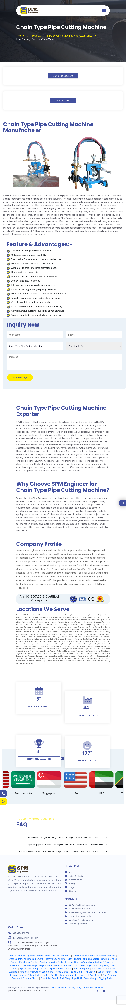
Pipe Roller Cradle (28, 962)
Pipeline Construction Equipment (36, 971)
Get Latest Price (63, 100)
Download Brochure (63, 75)
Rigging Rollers (106, 978)
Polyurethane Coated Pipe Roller (55, 965)
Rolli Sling (65, 978)
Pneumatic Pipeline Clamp (23, 965)
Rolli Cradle (90, 971)
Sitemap (72, 891)
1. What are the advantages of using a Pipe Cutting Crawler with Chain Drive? (59, 837)
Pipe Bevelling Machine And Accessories (69, 35)
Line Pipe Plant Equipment (81, 919)
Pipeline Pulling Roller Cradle (33, 975)
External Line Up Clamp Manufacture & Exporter (89, 962)
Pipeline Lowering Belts (51, 962)
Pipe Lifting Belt (81, 968)
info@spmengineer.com (25, 937)
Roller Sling (76, 971)
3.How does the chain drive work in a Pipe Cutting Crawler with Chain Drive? (58, 851)
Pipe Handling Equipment (63, 975)
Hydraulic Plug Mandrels (86, 958)
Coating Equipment (78, 923)
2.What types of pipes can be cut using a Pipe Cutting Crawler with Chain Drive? (61, 844)
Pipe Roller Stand (49, 978)
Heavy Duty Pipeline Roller (58, 958)
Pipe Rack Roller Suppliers (22, 955)
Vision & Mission (76, 876)
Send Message (19, 377)
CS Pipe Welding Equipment (82, 904)
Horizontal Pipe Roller (89, 975)
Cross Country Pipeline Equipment (26, 958)
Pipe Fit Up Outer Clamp (84, 978)
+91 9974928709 (21, 933)
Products (36, 35)
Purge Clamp (61, 971)
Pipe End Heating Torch (80, 916)
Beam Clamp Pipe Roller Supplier (53, 955)
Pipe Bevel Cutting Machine (33, 968)
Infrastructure (75, 879)
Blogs (71, 887)
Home (21, 35)
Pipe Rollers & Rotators (79, 908)
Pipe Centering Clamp (60, 968)
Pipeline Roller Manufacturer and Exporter (94, 955)
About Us (73, 872)
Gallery (72, 883)
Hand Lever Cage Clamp (86, 965)
